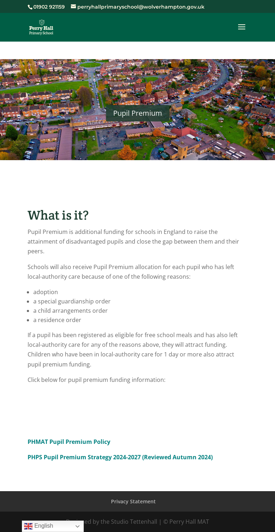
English (38, 526)
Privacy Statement (133, 501)
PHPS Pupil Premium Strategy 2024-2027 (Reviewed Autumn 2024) (120, 457)
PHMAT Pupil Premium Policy (69, 442)
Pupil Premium (137, 113)
